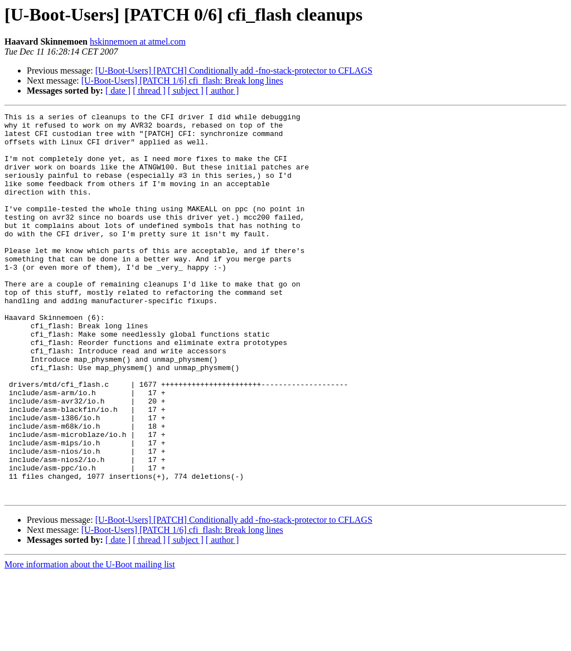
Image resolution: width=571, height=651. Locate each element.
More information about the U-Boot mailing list (89, 641)
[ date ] (117, 90)
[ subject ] (186, 90)
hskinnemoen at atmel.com (138, 41)
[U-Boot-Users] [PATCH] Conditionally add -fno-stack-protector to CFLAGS (233, 70)
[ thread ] (149, 90)
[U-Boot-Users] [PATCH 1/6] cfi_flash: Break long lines (182, 80)
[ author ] (222, 90)
